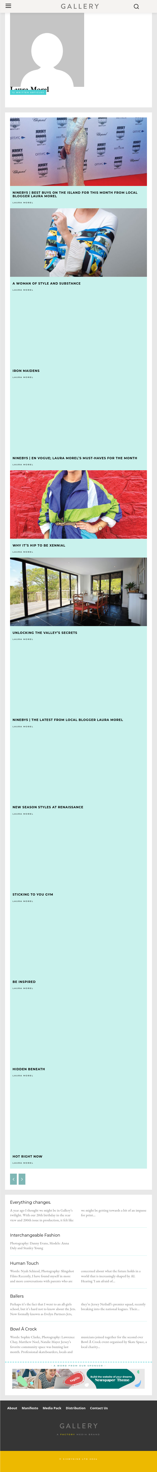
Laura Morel (23, 202)
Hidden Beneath (29, 1069)
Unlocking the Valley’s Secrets (45, 633)
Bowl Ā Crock (23, 1329)
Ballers (17, 1296)
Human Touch (24, 1263)
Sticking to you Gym (33, 894)
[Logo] (80, 6)
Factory (67, 1434)
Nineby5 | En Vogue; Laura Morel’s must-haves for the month (75, 458)
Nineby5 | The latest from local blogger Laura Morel (68, 720)
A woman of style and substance (47, 283)
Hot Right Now (28, 1156)
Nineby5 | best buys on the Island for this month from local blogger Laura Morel (75, 194)
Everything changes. (30, 1202)
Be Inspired (24, 982)
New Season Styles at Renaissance (48, 807)
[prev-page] (13, 1179)
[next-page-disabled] (22, 1179)
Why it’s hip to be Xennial (39, 545)
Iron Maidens (26, 371)
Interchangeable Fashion (35, 1235)
